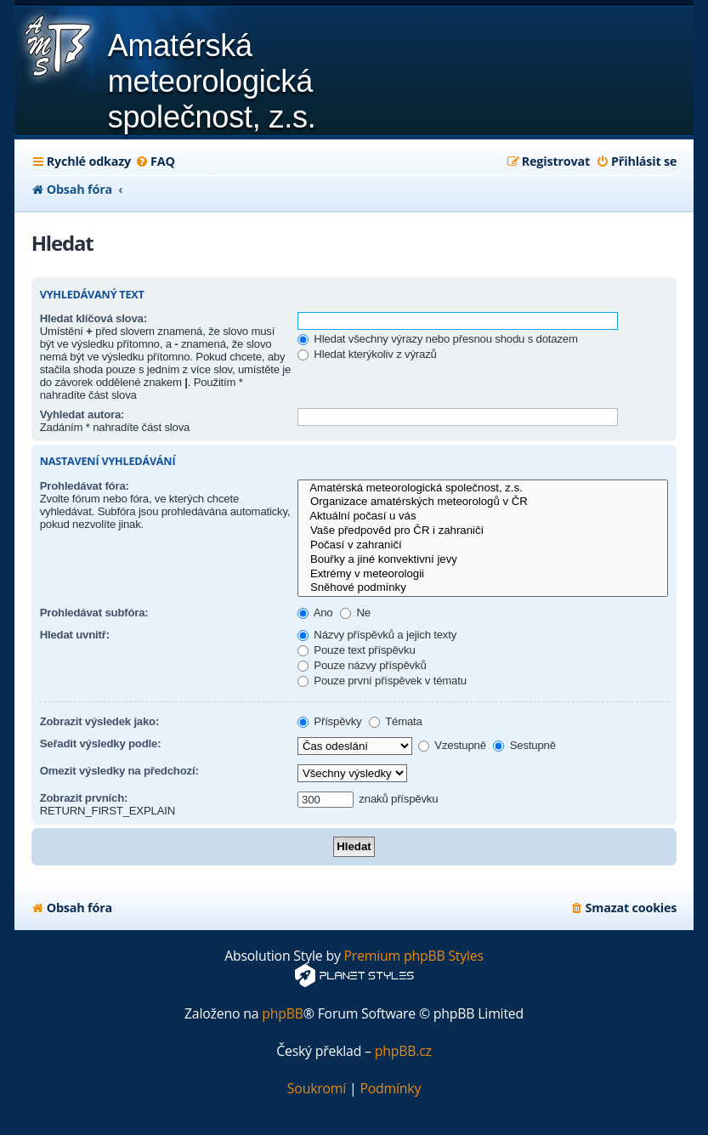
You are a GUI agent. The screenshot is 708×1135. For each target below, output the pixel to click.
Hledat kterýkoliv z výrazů (367, 354)
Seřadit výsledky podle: (100, 743)
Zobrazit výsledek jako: (100, 721)
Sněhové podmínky (482, 588)
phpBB (282, 1014)
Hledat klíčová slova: (93, 318)
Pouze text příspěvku (356, 650)
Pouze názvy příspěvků (362, 665)
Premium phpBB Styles (414, 956)
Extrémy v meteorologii (482, 574)
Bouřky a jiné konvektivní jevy (482, 560)
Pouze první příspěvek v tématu (382, 680)
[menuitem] (155, 161)
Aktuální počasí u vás (482, 516)
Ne (355, 612)
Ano (315, 612)
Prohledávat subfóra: (94, 612)
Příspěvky (329, 721)
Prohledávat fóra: (84, 486)
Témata (395, 721)
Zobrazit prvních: (84, 798)
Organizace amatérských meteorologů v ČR (482, 502)
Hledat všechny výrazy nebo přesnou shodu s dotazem (437, 338)
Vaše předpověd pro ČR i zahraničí (482, 531)
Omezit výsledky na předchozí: (119, 770)
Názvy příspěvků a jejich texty (376, 634)
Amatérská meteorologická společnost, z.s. (482, 488)
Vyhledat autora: (82, 414)
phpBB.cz (403, 1051)
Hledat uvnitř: (75, 634)
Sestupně (524, 745)
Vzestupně (452, 745)
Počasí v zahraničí (482, 545)
